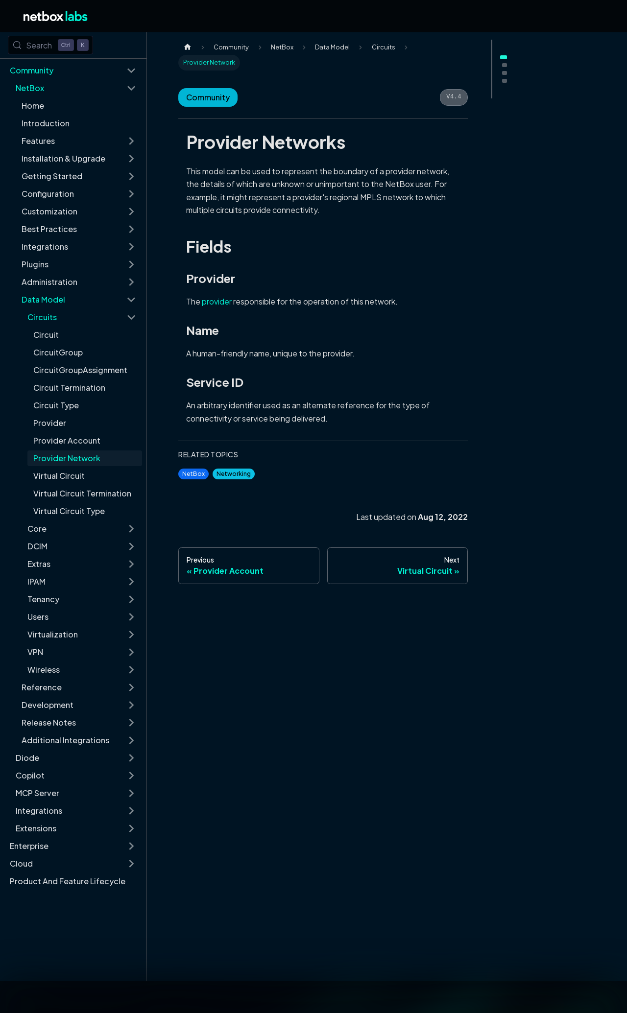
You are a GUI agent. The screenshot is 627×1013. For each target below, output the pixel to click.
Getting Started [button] (52, 176)
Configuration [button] (48, 193)
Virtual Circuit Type (69, 511)
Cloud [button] (21, 863)
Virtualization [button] (52, 634)
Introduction (46, 123)
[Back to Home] (56, 16)
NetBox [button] (30, 88)
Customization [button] (49, 211)
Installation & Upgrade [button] (63, 158)
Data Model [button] (43, 299)
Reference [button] (42, 687)
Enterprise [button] (29, 846)
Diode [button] (27, 758)
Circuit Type (56, 405)
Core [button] (37, 528)
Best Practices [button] (49, 229)
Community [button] (31, 70)
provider (217, 301)
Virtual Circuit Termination (82, 493)
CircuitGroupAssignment (80, 370)
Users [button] (37, 617)
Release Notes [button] (49, 722)
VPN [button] (35, 652)
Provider (49, 423)
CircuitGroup (58, 352)
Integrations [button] (45, 246)
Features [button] (38, 141)
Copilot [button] (30, 775)
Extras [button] (38, 564)
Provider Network (66, 458)
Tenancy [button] (43, 599)
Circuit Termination (69, 387)
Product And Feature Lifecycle (67, 881)
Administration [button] (49, 282)
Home (33, 105)
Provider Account (66, 440)
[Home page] (187, 47)
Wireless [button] (43, 669)
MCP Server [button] (37, 793)
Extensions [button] (36, 828)
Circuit (46, 335)
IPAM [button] (36, 581)
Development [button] (47, 705)
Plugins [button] (35, 264)
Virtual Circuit (59, 476)
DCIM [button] (37, 546)
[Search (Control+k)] (50, 45)
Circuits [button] (42, 317)
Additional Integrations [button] (65, 740)
